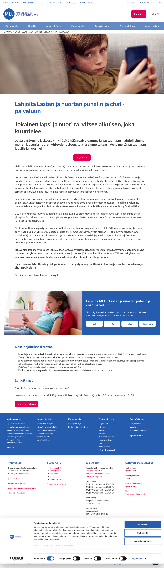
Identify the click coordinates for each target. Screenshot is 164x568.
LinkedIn (54, 473)
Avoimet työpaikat (106, 437)
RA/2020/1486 (93, 521)
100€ (131, 323)
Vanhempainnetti (15, 419)
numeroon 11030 (93, 503)
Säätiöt (102, 443)
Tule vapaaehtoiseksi (138, 430)
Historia (102, 427)
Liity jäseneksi (135, 424)
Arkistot (102, 430)
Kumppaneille (74, 419)
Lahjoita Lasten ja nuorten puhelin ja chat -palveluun (42, 32)
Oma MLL (21, 493)
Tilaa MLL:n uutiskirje (56, 484)
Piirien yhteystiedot (107, 450)
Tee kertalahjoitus (94, 470)
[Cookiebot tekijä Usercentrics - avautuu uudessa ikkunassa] (16, 563)
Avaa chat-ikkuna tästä (135, 494)
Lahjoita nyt (82, 157)
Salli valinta (142, 537)
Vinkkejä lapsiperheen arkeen (18, 430)
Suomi (133, 3)
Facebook (54, 468)
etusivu (8, 32)
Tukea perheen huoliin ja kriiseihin (20, 433)
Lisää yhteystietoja (16, 483)
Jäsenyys (102, 433)
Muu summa (147, 323)
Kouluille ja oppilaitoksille (47, 427)
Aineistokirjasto (43, 440)
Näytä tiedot (137, 563)
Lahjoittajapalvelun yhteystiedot (22, 488)
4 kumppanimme (47, 531)
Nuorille (10, 447)
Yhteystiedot (88, 3)
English (157, 3)
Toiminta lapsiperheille (16, 437)
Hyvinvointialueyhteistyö (78, 427)
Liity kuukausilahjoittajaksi (98, 473)
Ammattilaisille (44, 419)
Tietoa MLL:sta (106, 419)
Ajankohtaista (136, 435)
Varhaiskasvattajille (45, 424)
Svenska (144, 3)
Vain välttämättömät (143, 546)
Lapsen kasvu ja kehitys (16, 424)
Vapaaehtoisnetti (33, 3)
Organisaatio (104, 424)
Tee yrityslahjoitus (94, 476)
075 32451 (15, 478)
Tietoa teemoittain (45, 433)
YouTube (54, 479)
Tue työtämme (137, 419)
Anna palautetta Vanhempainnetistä (14, 441)
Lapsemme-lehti (105, 440)
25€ (96, 323)
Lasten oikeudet (43, 437)
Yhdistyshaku (54, 3)
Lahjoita (138, 14)
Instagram (54, 470)
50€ (114, 323)
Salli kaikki (143, 529)
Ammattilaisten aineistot (47, 430)
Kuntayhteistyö (74, 424)
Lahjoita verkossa (26, 404)
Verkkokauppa (10, 3)
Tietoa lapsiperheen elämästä (18, 427)
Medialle (71, 3)
